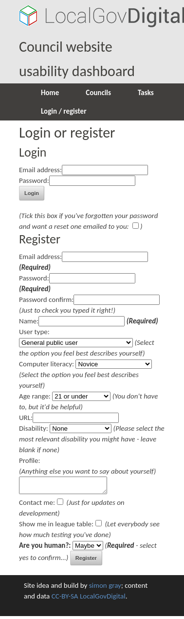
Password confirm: (46, 299)
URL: (26, 417)
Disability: (33, 428)
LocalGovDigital (103, 599)
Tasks (146, 92)
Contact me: (37, 505)
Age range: (35, 396)
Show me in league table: (56, 526)
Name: (28, 321)
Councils (98, 92)
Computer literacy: (46, 363)
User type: (34, 331)
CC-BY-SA (65, 599)
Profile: (29, 460)
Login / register (63, 111)
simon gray (105, 588)
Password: (34, 180)
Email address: (40, 169)
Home (50, 92)
